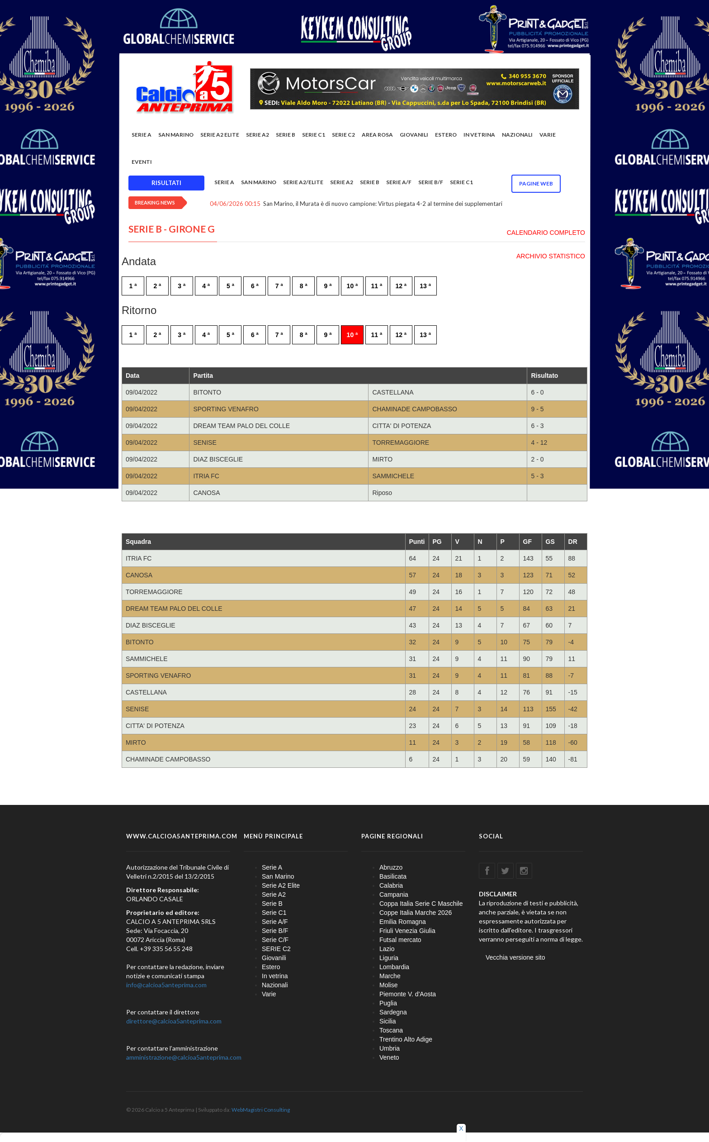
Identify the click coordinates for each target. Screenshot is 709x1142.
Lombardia (394, 967)
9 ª (328, 286)
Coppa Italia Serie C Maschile (421, 904)
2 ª (157, 286)
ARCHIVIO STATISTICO (550, 256)
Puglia (388, 1003)
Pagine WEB (536, 184)
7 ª (279, 286)
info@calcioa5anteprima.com (166, 985)
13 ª (425, 286)
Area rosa (377, 135)
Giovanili (414, 135)
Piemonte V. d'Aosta (407, 994)
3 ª (181, 286)
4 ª (206, 286)
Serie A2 (257, 135)
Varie (547, 135)
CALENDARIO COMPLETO (546, 233)
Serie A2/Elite (303, 183)
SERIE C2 (343, 135)
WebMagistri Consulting (261, 1110)
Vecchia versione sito (515, 957)
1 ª (133, 286)
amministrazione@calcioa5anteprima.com (183, 1057)
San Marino (176, 135)
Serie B (285, 135)
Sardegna (393, 1012)
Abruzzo (390, 867)
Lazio (386, 949)
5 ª (230, 286)
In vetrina (479, 135)
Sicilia (387, 1021)
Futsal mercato (400, 940)
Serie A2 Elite (219, 135)
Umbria (389, 1048)
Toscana (391, 1030)
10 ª (352, 286)
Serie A (141, 135)
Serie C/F (275, 940)
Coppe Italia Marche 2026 (415, 913)
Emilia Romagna (402, 922)
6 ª (255, 286)
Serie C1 (313, 135)
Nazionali (517, 135)
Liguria (388, 958)
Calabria (391, 886)
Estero (446, 135)
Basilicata (392, 876)
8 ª (303, 286)
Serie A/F (398, 183)
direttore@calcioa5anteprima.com (174, 1021)
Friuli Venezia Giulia (407, 931)
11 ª (377, 286)
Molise (388, 985)
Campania (393, 895)
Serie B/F (430, 183)
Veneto (389, 1057)
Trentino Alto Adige (405, 1039)
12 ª (400, 286)
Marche (390, 976)
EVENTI (142, 162)
